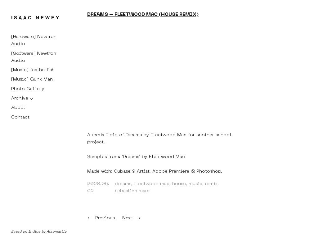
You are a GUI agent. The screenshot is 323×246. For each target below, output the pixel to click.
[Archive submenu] (31, 98)
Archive (19, 98)
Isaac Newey (36, 18)
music (195, 184)
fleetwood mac (151, 184)
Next (127, 218)
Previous (105, 218)
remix (211, 184)
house (179, 184)
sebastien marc (132, 191)
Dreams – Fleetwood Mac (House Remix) (143, 14)
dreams (123, 184)
